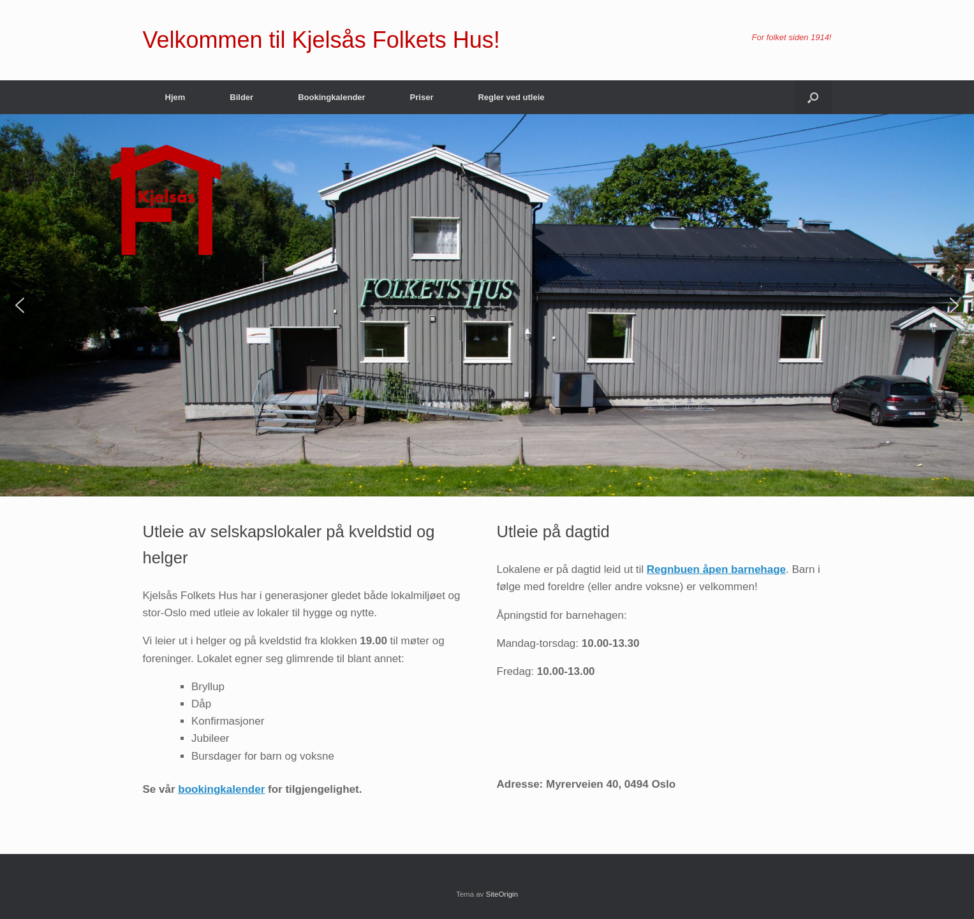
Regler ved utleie (511, 97)
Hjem (175, 97)
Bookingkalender (331, 97)
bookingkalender (221, 789)
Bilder (241, 97)
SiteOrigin (502, 894)
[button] (813, 97)
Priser (422, 97)
